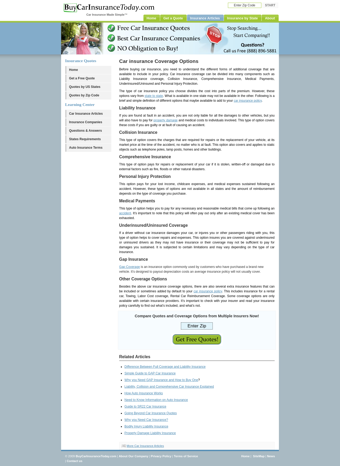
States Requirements (85, 139)
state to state (153, 96)
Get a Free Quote (82, 78)
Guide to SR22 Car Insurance (145, 406)
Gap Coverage (129, 267)
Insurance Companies (85, 122)
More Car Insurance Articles (145, 445)
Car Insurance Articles (86, 114)
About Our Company (133, 456)
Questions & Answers (85, 130)
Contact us (74, 461)
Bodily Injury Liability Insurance (146, 426)
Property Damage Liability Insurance (150, 433)
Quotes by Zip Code (84, 95)
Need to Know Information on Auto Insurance (156, 400)
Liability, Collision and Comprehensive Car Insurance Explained (169, 386)
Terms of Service (186, 456)
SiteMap (259, 456)
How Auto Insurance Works (144, 393)
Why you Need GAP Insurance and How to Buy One (161, 380)
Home (73, 70)
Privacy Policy (161, 456)
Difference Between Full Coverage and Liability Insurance (165, 367)
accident (125, 213)
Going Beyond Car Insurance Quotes (151, 413)
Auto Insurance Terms (86, 147)
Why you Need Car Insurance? (146, 420)
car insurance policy (248, 100)
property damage (166, 120)
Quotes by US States (84, 87)
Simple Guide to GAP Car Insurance (150, 373)
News (271, 456)
